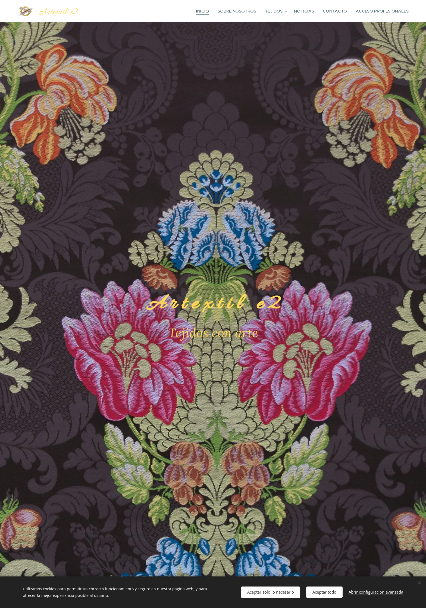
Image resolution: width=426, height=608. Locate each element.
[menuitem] (207, 11)
